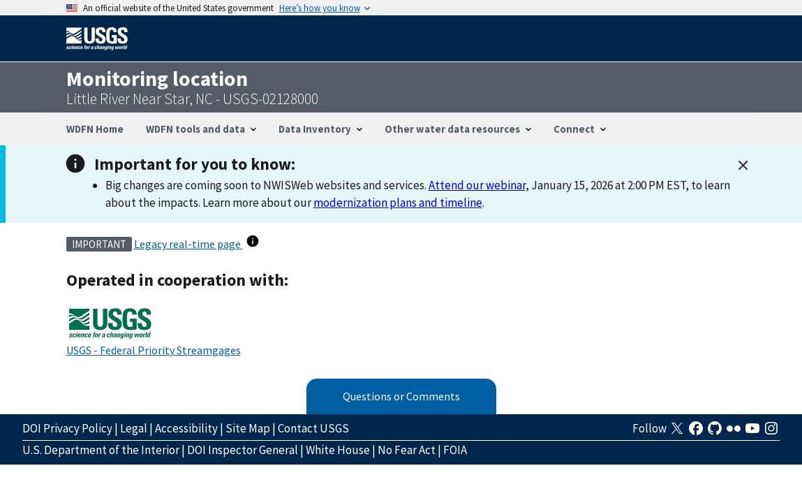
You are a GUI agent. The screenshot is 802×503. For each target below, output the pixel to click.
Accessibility (186, 428)
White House (338, 450)
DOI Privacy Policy (67, 428)
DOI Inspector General (242, 450)
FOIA (455, 450)
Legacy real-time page (188, 244)
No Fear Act (407, 450)
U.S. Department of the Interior (100, 450)
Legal (133, 428)
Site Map (247, 428)
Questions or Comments (401, 396)
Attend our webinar (477, 185)
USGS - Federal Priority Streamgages (153, 350)
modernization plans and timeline (397, 202)
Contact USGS (313, 428)
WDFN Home (95, 129)
